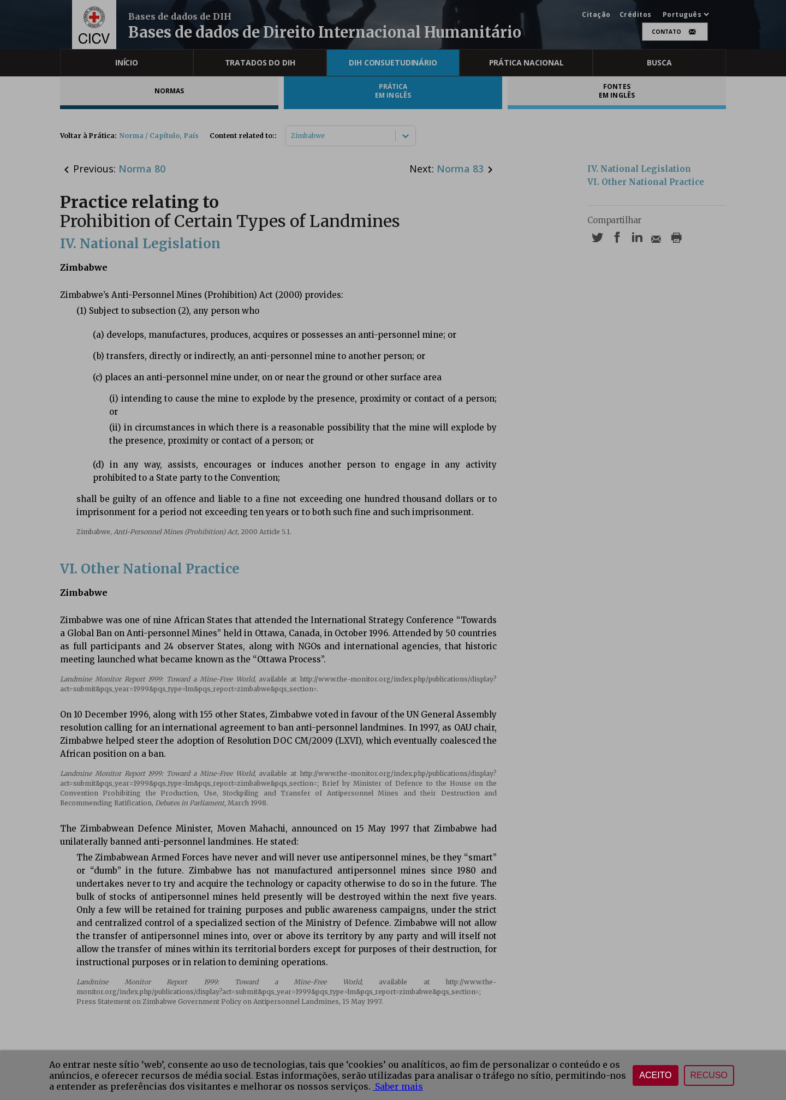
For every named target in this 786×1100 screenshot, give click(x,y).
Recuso (709, 1075)
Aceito (655, 1075)
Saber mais (398, 1086)
